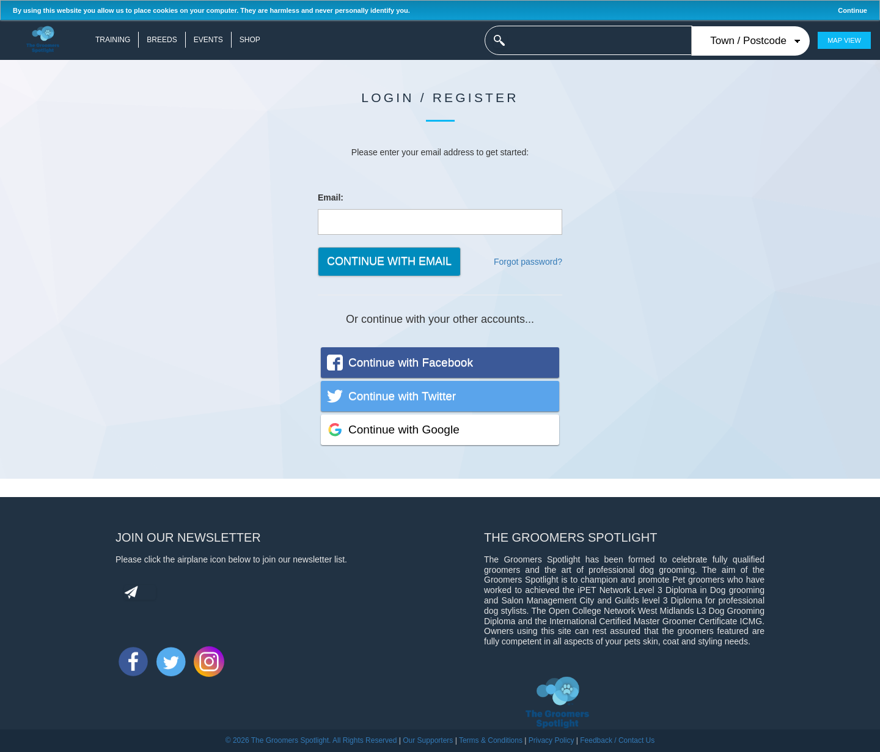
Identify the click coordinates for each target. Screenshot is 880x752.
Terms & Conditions (490, 740)
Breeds (162, 39)
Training (112, 39)
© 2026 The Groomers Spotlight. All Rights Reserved (311, 740)
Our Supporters (428, 740)
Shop (250, 39)
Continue (852, 10)
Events (208, 39)
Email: (330, 197)
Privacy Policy (551, 740)
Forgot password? (528, 262)
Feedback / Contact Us (617, 740)
